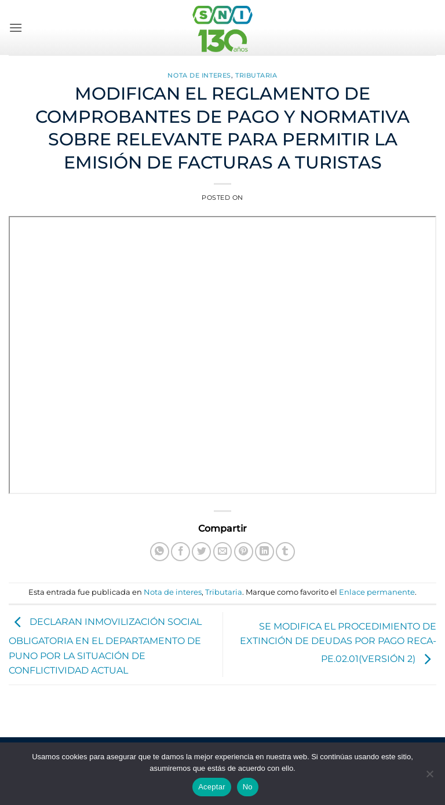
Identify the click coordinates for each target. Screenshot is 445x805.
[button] (16, 27)
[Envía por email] (222, 551)
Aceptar (211, 786)
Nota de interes (199, 75)
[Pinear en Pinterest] (243, 551)
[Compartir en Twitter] (201, 551)
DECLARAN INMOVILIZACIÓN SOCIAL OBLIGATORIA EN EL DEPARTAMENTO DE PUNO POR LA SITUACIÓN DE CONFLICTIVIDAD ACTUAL (105, 646)
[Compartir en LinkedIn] (264, 551)
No (248, 786)
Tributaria (256, 75)
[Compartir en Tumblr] (285, 551)
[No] (429, 777)
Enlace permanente (377, 592)
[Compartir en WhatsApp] (159, 551)
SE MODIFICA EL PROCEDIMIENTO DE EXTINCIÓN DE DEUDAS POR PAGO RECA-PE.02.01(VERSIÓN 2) (338, 643)
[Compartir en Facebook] (180, 551)
